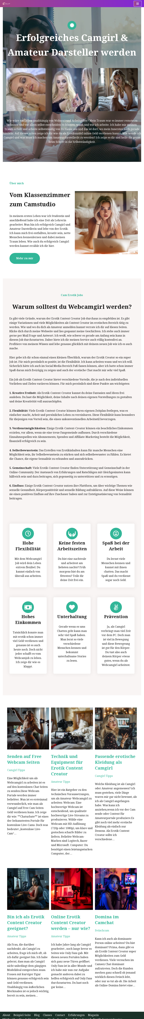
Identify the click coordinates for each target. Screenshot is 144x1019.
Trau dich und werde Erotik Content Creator (94, 1008)
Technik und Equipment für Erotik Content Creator (66, 761)
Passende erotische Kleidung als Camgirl (116, 758)
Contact (60, 1004)
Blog (37, 1004)
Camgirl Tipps (13, 766)
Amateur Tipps (59, 777)
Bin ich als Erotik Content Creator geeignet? (23, 916)
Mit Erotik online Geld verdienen (23, 1008)
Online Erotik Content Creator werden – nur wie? (69, 916)
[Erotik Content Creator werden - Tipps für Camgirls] (7, 3)
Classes (47, 1004)
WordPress (40, 1015)
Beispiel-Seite (22, 1004)
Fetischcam (103, 918)
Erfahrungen (77, 1004)
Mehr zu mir (21, 259)
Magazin (93, 1004)
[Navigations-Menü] (138, 3)
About (6, 1004)
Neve (5, 1015)
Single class (55, 1008)
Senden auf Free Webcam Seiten (21, 755)
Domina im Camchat (118, 910)
